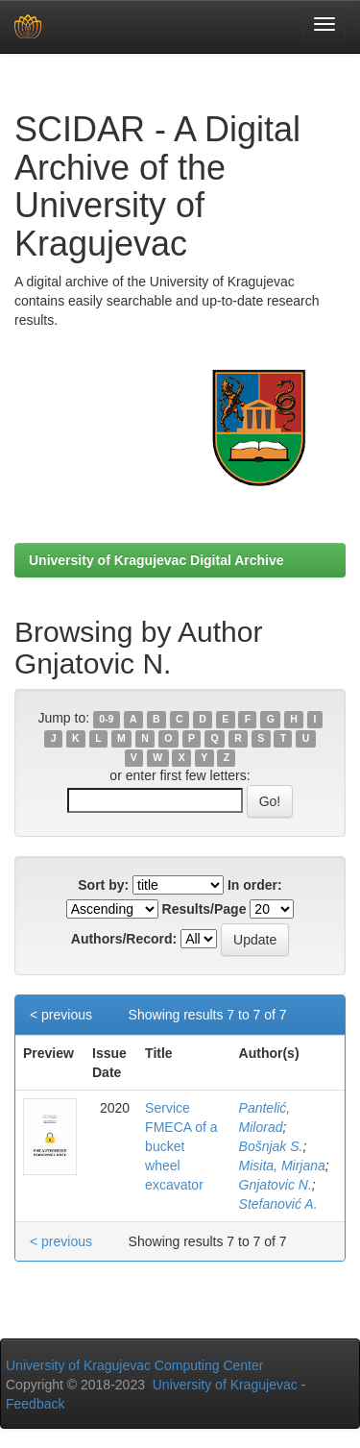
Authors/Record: (124, 938)
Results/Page (204, 909)
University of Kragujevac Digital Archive (156, 560)
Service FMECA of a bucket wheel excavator (181, 1146)
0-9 (106, 718)
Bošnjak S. (271, 1146)
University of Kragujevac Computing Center (134, 1365)
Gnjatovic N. (275, 1184)
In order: (255, 885)
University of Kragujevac (225, 1384)
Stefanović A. (278, 1204)
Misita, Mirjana (282, 1165)
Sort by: (103, 885)
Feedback (35, 1403)
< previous (61, 1014)
